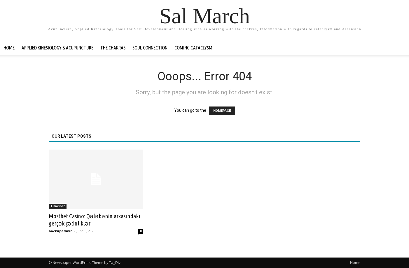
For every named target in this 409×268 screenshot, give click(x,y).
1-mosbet (57, 206)
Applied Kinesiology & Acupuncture (57, 47)
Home (9, 47)
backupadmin (61, 231)
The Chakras (112, 47)
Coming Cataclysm (193, 47)
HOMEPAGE (222, 111)
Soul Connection (149, 47)
